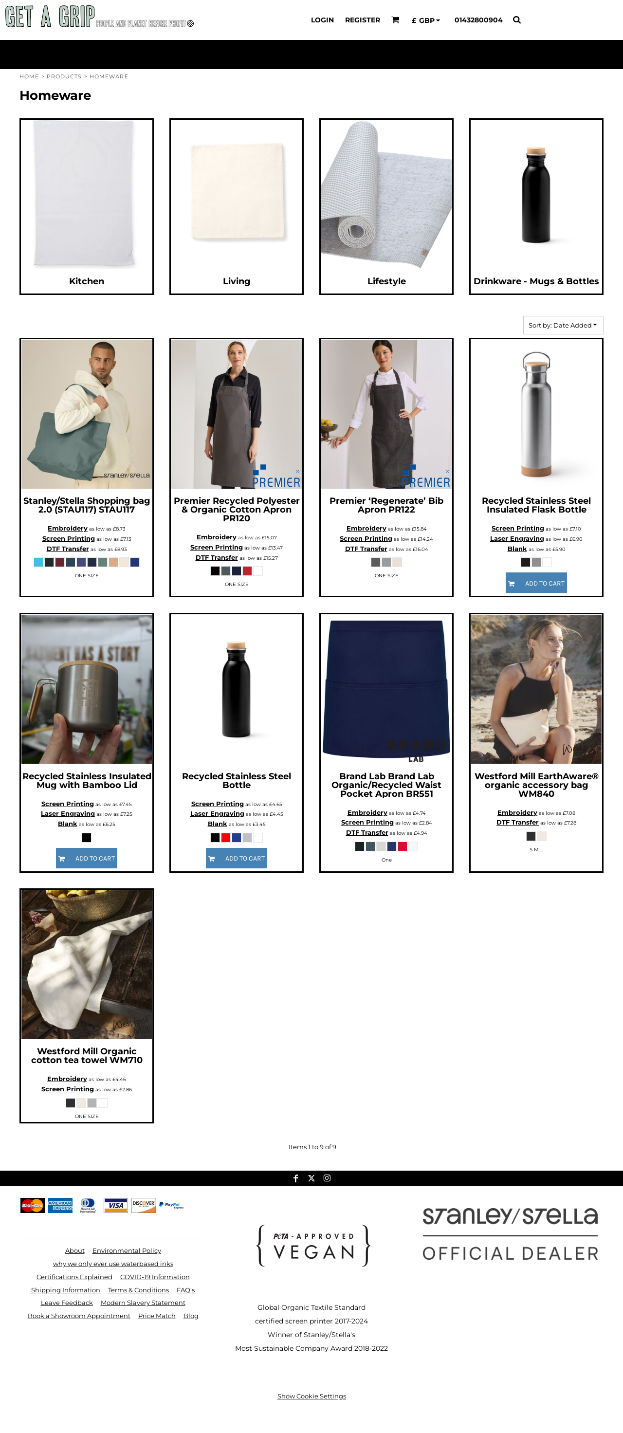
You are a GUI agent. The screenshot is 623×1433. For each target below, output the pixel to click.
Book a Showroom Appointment (79, 1316)
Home (29, 76)
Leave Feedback (67, 1302)
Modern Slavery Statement (143, 1302)
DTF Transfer (68, 548)
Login (322, 20)
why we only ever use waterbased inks (113, 1264)
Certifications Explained (74, 1277)
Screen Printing (68, 538)
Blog (191, 1316)
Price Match (157, 1316)
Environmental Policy (126, 1250)
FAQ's (186, 1290)
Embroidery (68, 528)
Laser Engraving (517, 538)
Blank (517, 548)
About (75, 1250)
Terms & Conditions (138, 1290)
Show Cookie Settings (311, 1396)
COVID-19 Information (155, 1277)
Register (362, 20)
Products (64, 76)
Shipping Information (65, 1290)
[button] (395, 20)
